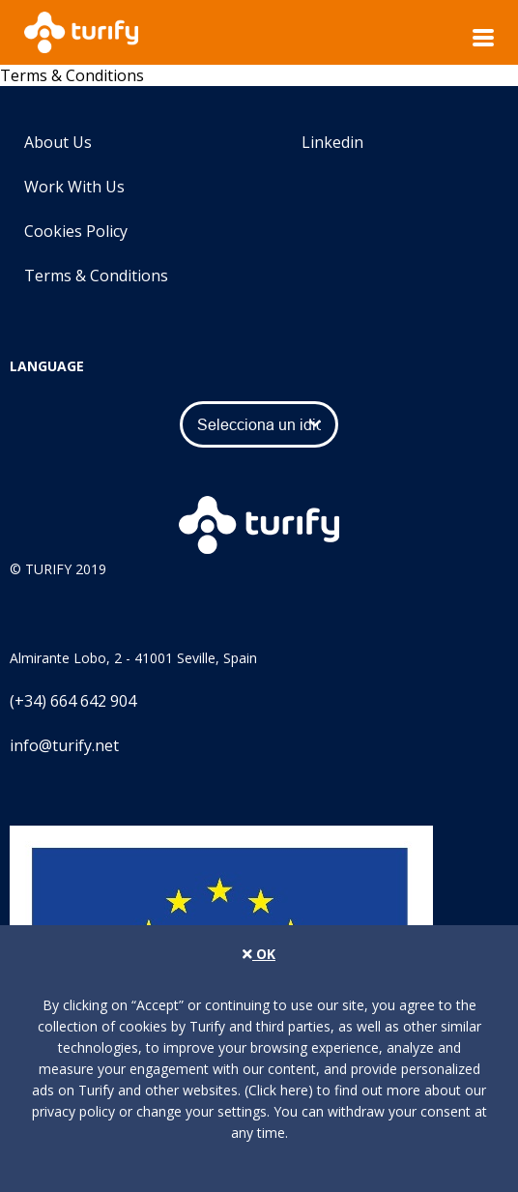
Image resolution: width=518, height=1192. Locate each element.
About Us (58, 142)
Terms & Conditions (96, 275)
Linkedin (315, 142)
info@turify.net (64, 745)
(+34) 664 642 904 (73, 701)
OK (259, 954)
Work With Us (74, 186)
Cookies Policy (76, 231)
